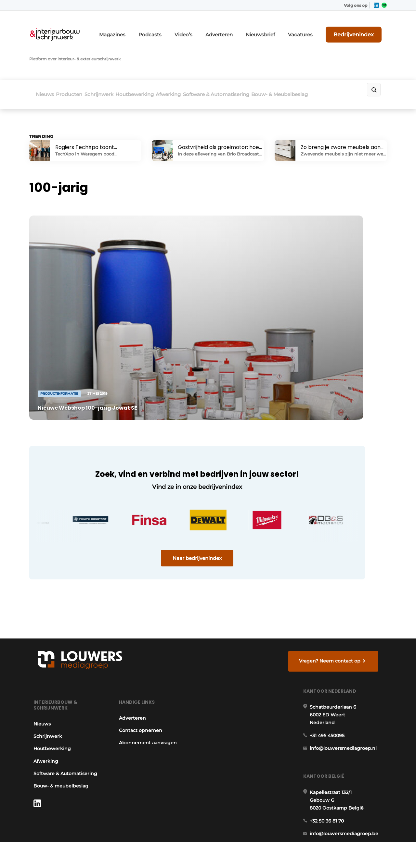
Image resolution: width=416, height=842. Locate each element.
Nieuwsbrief (281, 28)
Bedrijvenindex (362, 28)
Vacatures (315, 28)
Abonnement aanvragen (147, 638)
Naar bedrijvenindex (152, 463)
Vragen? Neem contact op (333, 541)
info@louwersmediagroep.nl (347, 654)
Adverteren (245, 28)
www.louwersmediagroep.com (350, 785)
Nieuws (45, 57)
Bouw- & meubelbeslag (56, 681)
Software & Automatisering (258, 57)
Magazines (152, 28)
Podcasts (185, 28)
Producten (77, 57)
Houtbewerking (159, 57)
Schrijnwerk (115, 57)
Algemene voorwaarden (328, 825)
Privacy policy (373, 825)
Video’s (214, 28)
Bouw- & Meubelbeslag (329, 57)
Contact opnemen (140, 625)
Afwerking (201, 57)
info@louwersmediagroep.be (348, 752)
